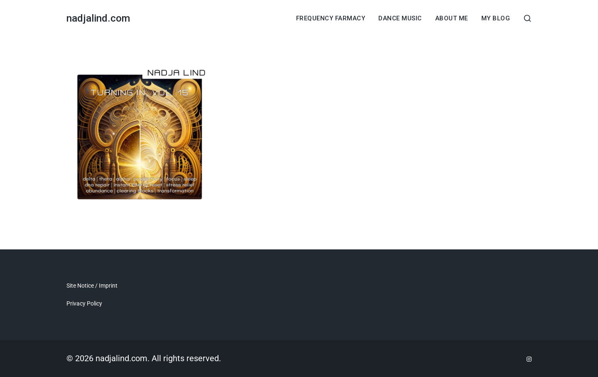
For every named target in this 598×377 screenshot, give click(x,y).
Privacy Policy (84, 303)
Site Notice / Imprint (92, 285)
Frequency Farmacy (330, 18)
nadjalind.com (98, 18)
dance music (400, 18)
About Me (451, 18)
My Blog (495, 18)
